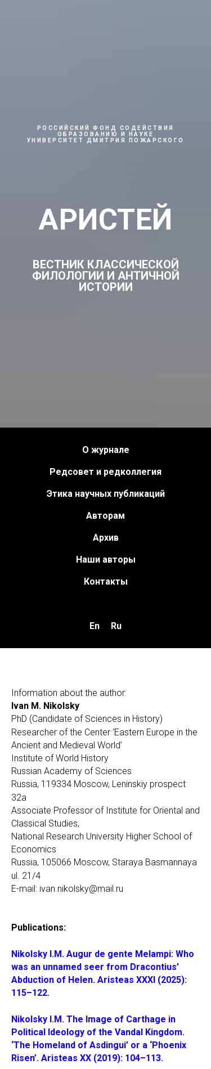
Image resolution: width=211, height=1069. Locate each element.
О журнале (105, 449)
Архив (106, 537)
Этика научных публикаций (106, 493)
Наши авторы (106, 559)
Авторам (105, 515)
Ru (116, 626)
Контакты (106, 581)
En (94, 626)
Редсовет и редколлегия (105, 471)
